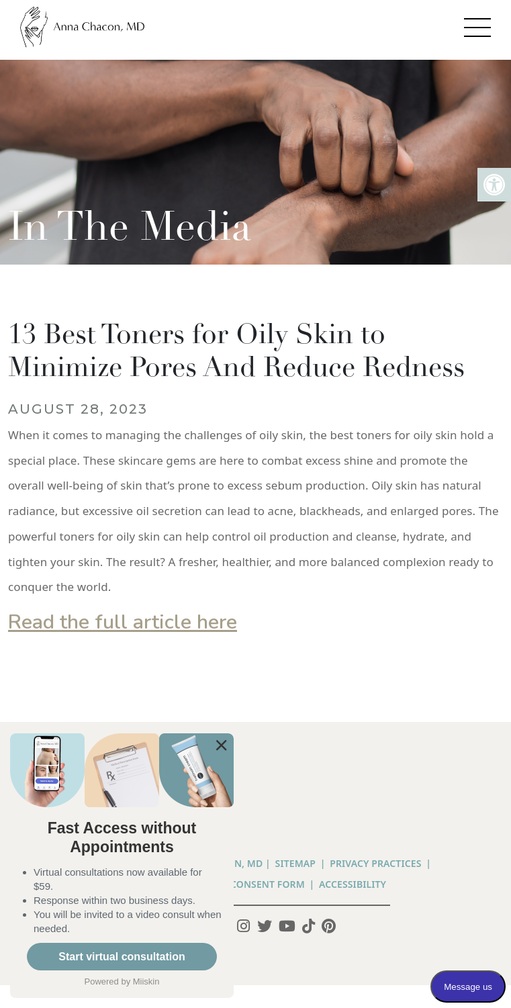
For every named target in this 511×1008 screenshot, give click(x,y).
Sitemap (295, 863)
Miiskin (146, 981)
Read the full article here (122, 622)
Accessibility (352, 884)
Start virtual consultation (121, 956)
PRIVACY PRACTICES (375, 863)
